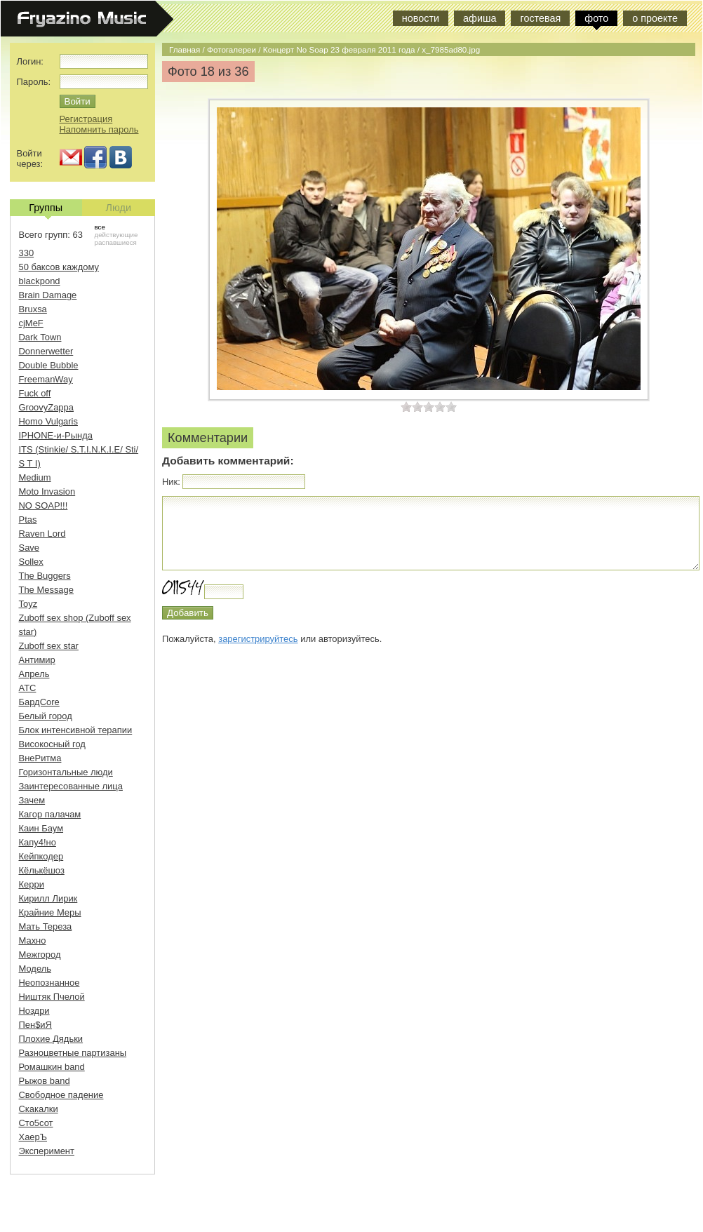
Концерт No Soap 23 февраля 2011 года (339, 49)
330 (26, 253)
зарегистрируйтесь (257, 639)
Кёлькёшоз (42, 870)
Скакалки (38, 1109)
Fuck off (35, 393)
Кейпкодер (41, 856)
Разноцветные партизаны (73, 1052)
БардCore (39, 702)
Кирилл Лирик (48, 898)
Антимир (37, 660)
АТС (27, 688)
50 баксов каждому (59, 267)
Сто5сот (36, 1123)
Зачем (32, 800)
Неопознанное (49, 982)
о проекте (655, 18)
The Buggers (45, 575)
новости (420, 18)
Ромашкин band (52, 1067)
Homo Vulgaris (48, 421)
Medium (35, 477)
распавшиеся (116, 242)
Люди (118, 207)
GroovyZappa (46, 407)
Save (29, 547)
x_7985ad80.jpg (451, 49)
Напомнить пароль (99, 129)
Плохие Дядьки (51, 1038)
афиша (479, 18)
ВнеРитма (40, 758)
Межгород (40, 954)
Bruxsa (33, 309)
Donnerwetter (46, 351)
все (100, 227)
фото (596, 18)
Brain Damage (48, 295)
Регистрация (86, 119)
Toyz (28, 603)
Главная (184, 49)
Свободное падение (61, 1095)
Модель (35, 968)
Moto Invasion (47, 491)
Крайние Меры (50, 912)
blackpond (39, 281)
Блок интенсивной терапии (76, 730)
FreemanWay (46, 379)
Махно (32, 940)
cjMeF (31, 323)
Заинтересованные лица (71, 786)
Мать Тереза (45, 926)
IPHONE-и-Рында (56, 435)
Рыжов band (44, 1081)
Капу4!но (37, 842)
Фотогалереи (231, 49)
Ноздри (34, 1010)
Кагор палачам (50, 814)
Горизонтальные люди (66, 772)
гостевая (540, 18)
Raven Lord (42, 533)
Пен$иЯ (35, 1024)
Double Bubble (49, 365)
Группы (45, 209)
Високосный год (52, 744)
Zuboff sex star (49, 646)
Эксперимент (46, 1151)
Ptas (28, 519)
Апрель (34, 674)
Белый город (45, 716)
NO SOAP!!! (43, 505)
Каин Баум (41, 828)
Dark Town (40, 337)
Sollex (31, 561)
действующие (116, 235)
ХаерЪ (33, 1137)
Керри (31, 884)
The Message (46, 589)
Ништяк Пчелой (52, 996)
